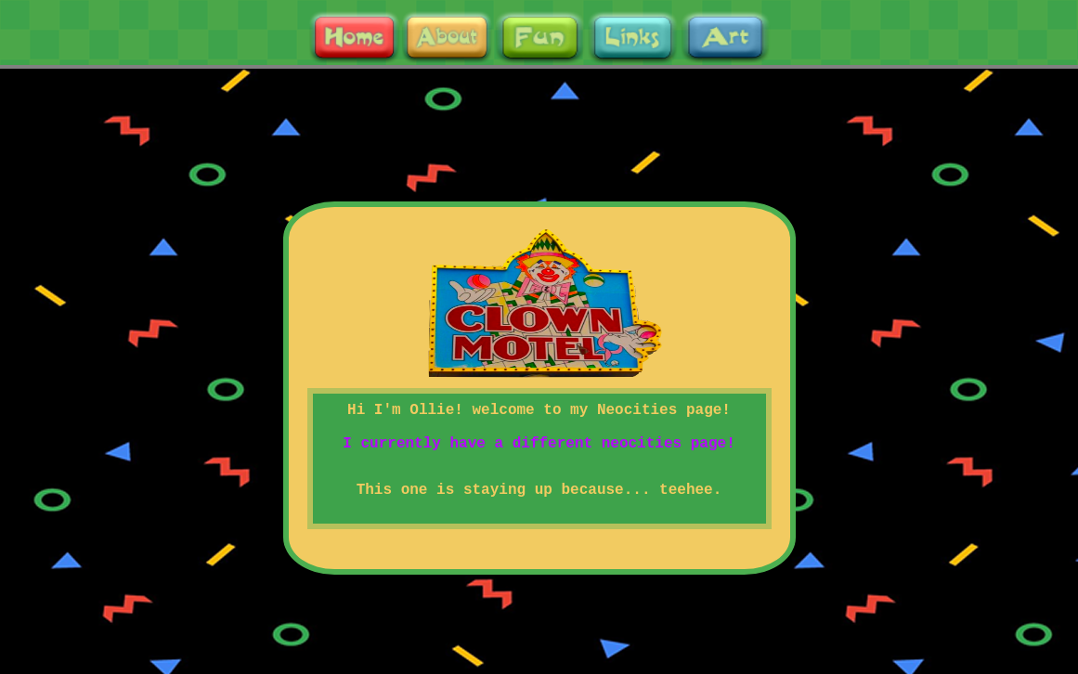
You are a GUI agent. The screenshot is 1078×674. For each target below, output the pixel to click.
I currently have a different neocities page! (538, 443)
